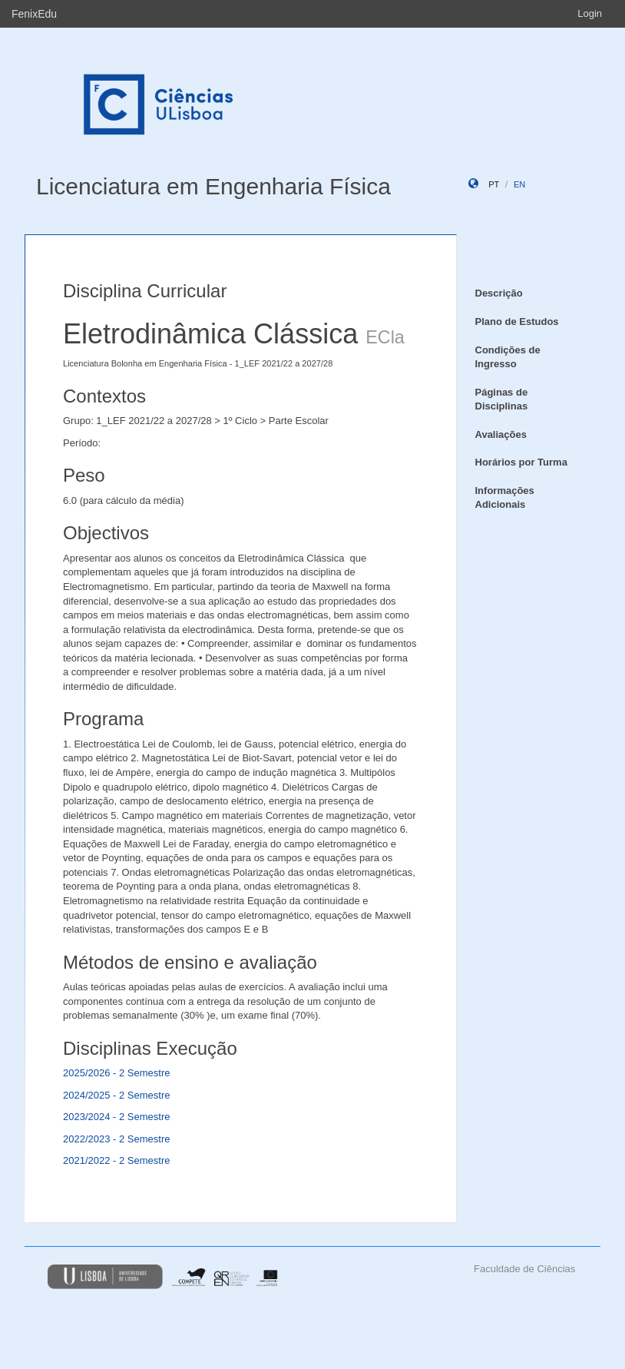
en (519, 184)
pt (493, 184)
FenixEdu (34, 14)
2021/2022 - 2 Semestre (116, 1160)
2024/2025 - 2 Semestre (116, 1095)
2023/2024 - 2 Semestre (116, 1116)
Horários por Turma (521, 462)
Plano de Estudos (517, 321)
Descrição (499, 293)
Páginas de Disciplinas (501, 399)
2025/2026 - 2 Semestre (116, 1073)
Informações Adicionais (504, 498)
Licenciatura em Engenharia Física (213, 186)
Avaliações (501, 434)
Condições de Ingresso (508, 357)
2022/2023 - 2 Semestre (116, 1139)
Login (589, 13)
